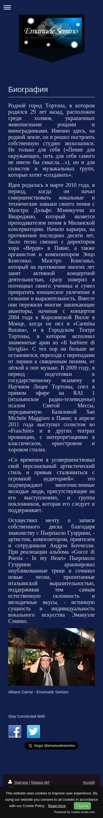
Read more (57, 806)
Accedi (89, 782)
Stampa (18, 782)
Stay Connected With (26, 716)
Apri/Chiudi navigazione (51, 7)
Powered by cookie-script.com (74, 812)
